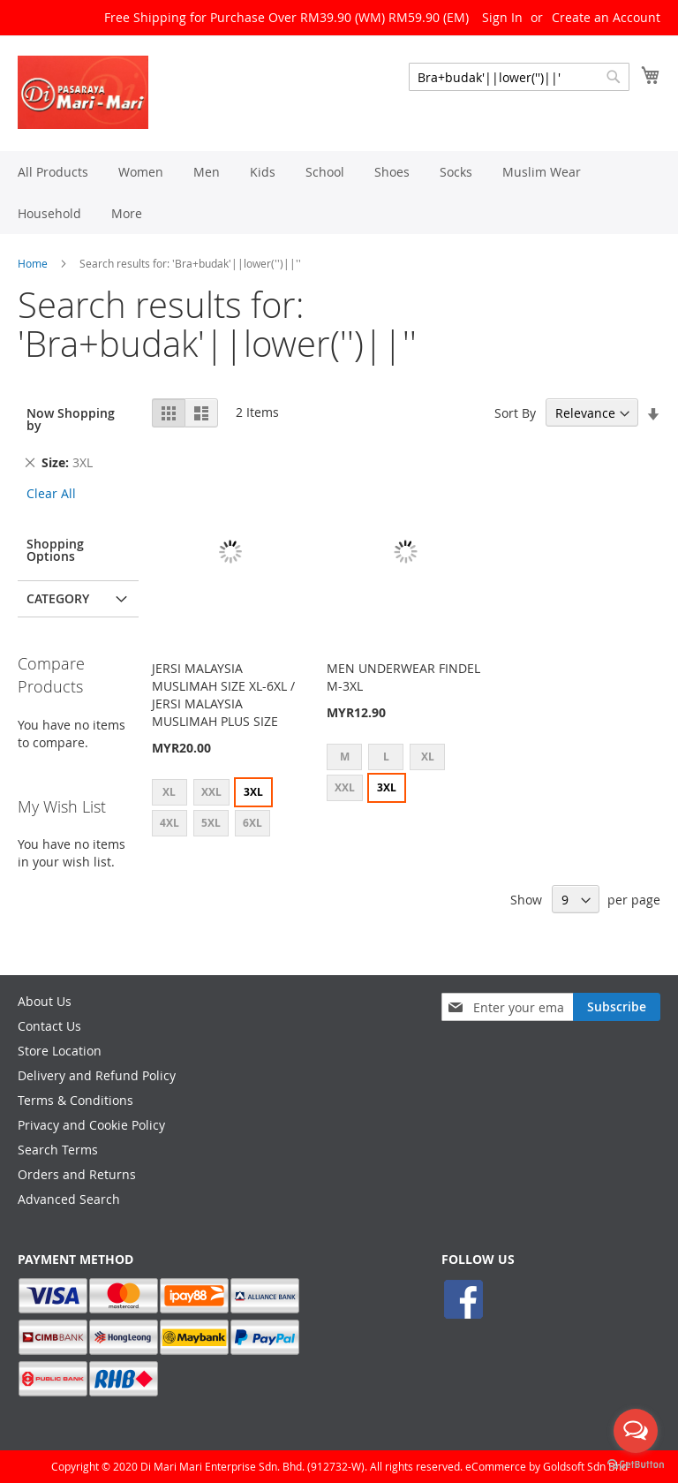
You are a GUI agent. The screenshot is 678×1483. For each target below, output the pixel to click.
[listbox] (231, 810)
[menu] (339, 192)
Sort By (515, 413)
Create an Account (606, 17)
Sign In (502, 17)
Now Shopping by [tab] (70, 419)
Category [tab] (57, 598)
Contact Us (49, 1026)
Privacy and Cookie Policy (91, 1124)
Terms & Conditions (75, 1100)
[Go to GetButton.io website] (635, 1465)
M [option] (345, 756)
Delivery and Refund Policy (97, 1075)
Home (33, 263)
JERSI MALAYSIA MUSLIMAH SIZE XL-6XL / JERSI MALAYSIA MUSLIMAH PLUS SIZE (223, 695)
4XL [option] (169, 822)
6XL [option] (252, 822)
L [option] (386, 756)
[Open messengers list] (636, 1431)
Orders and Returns (77, 1174)
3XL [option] (253, 791)
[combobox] (519, 77)
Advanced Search (69, 1199)
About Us (45, 1001)
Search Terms (58, 1149)
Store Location (60, 1050)
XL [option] (169, 791)
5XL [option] (211, 822)
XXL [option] (211, 791)
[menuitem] (53, 172)
